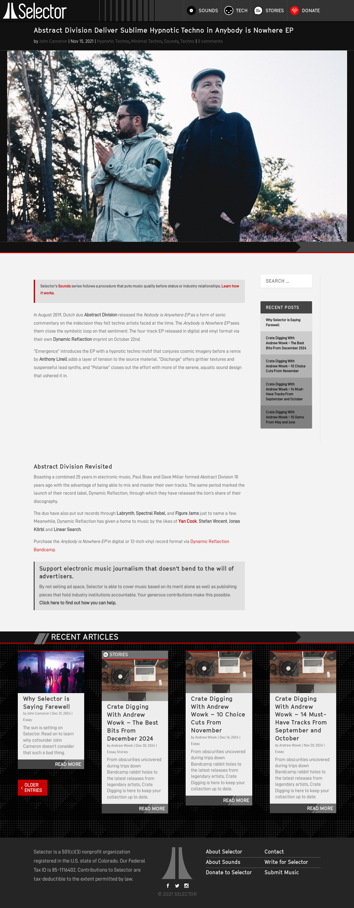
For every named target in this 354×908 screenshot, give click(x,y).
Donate (311, 10)
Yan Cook (187, 521)
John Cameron (53, 41)
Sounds (208, 10)
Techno (187, 41)
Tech (242, 10)
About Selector (224, 851)
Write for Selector (286, 862)
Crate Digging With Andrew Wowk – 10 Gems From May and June (285, 417)
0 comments (210, 41)
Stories (275, 10)
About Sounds (223, 862)
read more (68, 764)
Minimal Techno (146, 41)
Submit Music (282, 872)
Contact (274, 851)
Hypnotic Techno (113, 41)
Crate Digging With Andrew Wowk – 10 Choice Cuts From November (285, 366)
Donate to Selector (229, 872)
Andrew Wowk (122, 745)
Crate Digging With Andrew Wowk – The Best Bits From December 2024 (286, 343)
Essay (27, 720)
